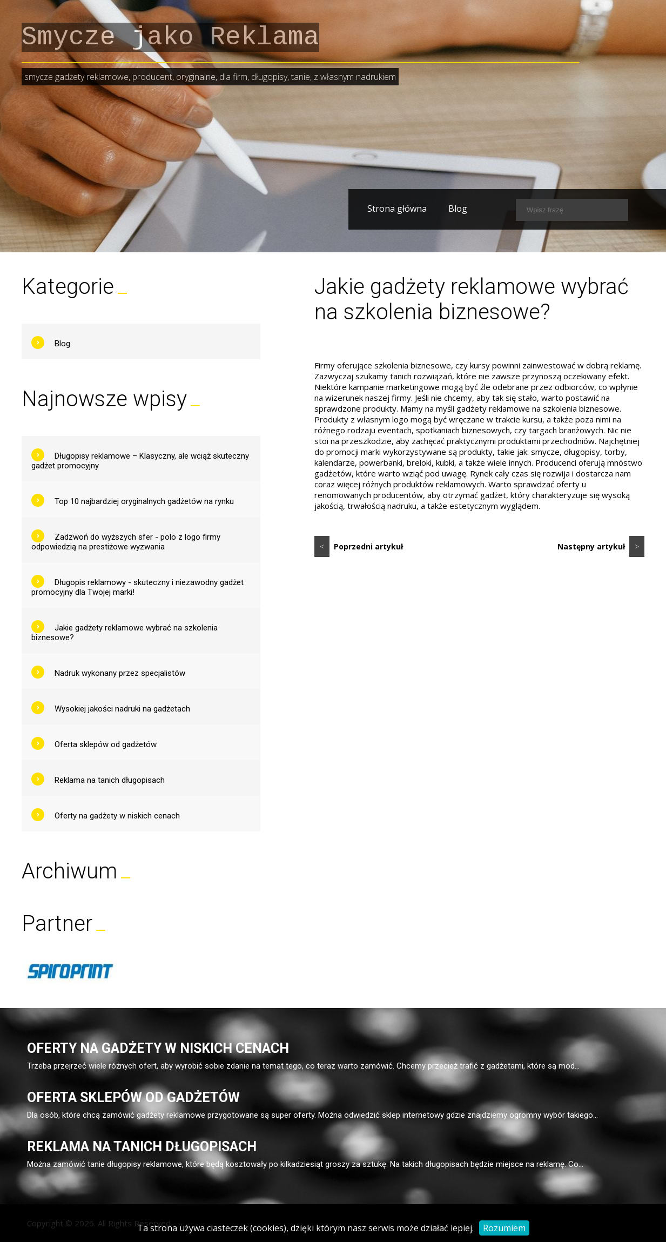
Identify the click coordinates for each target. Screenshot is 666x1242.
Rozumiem (504, 1228)
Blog (435, 208)
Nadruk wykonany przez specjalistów (120, 673)
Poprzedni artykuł (358, 546)
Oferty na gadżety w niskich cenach (117, 816)
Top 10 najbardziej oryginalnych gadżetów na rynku (144, 501)
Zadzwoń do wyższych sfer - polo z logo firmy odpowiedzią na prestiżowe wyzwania (125, 542)
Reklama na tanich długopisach (110, 780)
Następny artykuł (600, 546)
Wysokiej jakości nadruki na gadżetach (122, 709)
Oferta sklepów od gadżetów (106, 744)
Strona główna (375, 208)
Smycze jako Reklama (170, 37)
